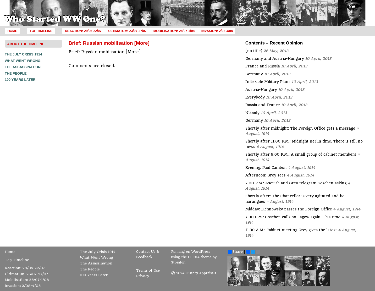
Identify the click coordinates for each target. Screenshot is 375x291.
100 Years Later (20, 80)
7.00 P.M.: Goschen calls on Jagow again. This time (292, 217)
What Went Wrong (22, 61)
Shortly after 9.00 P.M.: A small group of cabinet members (300, 154)
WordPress (200, 252)
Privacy (142, 276)
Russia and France (262, 105)
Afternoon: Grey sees (265, 175)
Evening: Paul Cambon (266, 167)
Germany (254, 74)
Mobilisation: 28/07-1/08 (174, 31)
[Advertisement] (24, 155)
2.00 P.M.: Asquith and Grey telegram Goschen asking (296, 183)
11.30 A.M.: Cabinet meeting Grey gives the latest (291, 230)
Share (235, 252)
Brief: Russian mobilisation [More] (109, 43)
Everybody (255, 97)
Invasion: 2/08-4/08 (217, 31)
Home (12, 31)
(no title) (253, 51)
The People (16, 73)
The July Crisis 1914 (23, 54)
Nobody (252, 113)
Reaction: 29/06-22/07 (83, 31)
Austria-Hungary (261, 90)
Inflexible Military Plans (267, 82)
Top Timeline (41, 31)
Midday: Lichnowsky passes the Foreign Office (288, 209)
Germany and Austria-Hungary (274, 58)
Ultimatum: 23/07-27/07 (127, 31)
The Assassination (23, 67)
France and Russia (262, 66)
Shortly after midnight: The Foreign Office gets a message (300, 128)
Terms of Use (148, 271)
